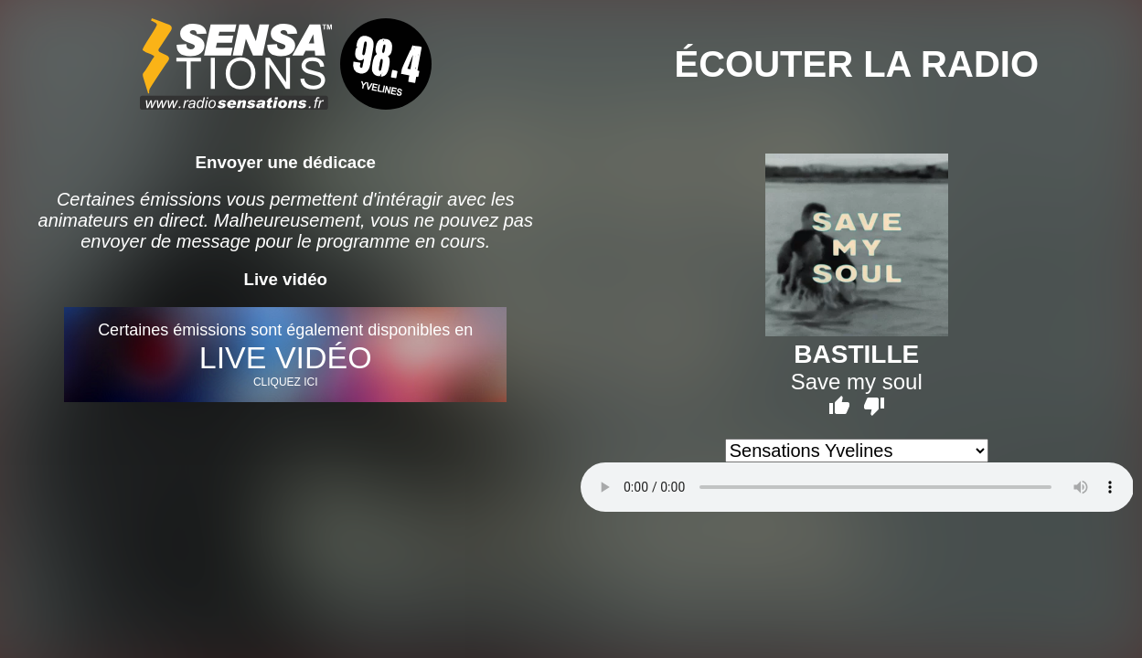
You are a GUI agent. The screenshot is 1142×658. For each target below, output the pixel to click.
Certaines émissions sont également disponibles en (285, 354)
